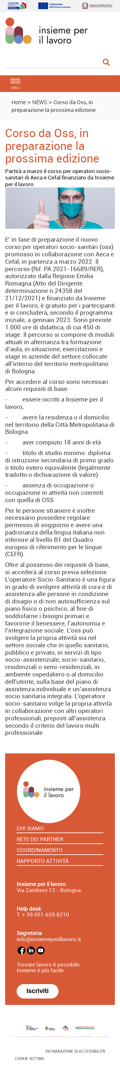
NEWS (39, 102)
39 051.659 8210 (47, 914)
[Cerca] (57, 62)
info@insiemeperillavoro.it (49, 939)
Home (19, 102)
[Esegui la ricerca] (106, 62)
